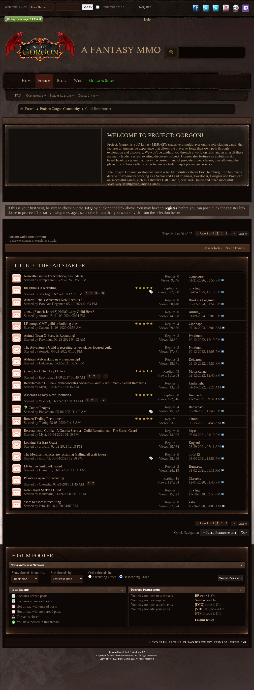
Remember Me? (109, 7)
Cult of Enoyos (39, 408)
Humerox (45, 470)
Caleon (44, 328)
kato (42, 506)
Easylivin (45, 377)
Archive (175, 642)
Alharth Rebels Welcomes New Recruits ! (53, 300)
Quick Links (87, 95)
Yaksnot (44, 401)
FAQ (18, 95)
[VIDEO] (201, 609)
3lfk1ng (44, 294)
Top (244, 532)
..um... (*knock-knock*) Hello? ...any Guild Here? (59, 312)
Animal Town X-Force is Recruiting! (49, 335)
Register (145, 7)
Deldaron (45, 363)
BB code (201, 596)
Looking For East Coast (40, 442)
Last (243, 233)
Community (34, 95)
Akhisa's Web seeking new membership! (52, 359)
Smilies (200, 600)
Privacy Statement (197, 642)
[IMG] (199, 605)
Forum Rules (204, 620)
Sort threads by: (62, 573)
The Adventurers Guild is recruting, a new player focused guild (68, 347)
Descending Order (134, 577)
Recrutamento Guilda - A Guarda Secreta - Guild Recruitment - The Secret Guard (80, 431)
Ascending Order (102, 577)
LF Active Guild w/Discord (43, 466)
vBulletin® (126, 652)
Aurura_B (46, 316)
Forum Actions (61, 95)
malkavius (46, 494)
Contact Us (158, 642)
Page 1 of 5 (207, 233)
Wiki (78, 80)
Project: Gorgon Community (60, 109)
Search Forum (234, 248)
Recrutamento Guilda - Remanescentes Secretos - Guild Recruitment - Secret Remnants (85, 383)
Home (27, 80)
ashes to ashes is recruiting (42, 502)
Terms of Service (226, 642)
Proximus (45, 339)
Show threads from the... (28, 573)
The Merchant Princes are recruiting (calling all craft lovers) (65, 454)
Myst (42, 387)
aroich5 (44, 446)
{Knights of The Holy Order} (44, 371)
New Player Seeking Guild (42, 490)
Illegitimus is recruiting (40, 288)
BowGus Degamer (51, 304)
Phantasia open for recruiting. (44, 478)
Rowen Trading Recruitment (43, 419)
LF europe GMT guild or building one (50, 324)
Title (21, 265)
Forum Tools (212, 248)
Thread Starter (61, 265)
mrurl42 (44, 458)
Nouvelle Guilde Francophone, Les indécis (53, 276)
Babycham (46, 412)
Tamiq (43, 423)
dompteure (46, 280)
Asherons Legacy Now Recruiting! (48, 395)
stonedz (44, 351)
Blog (61, 80)
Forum (44, 80)
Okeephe (45, 484)
